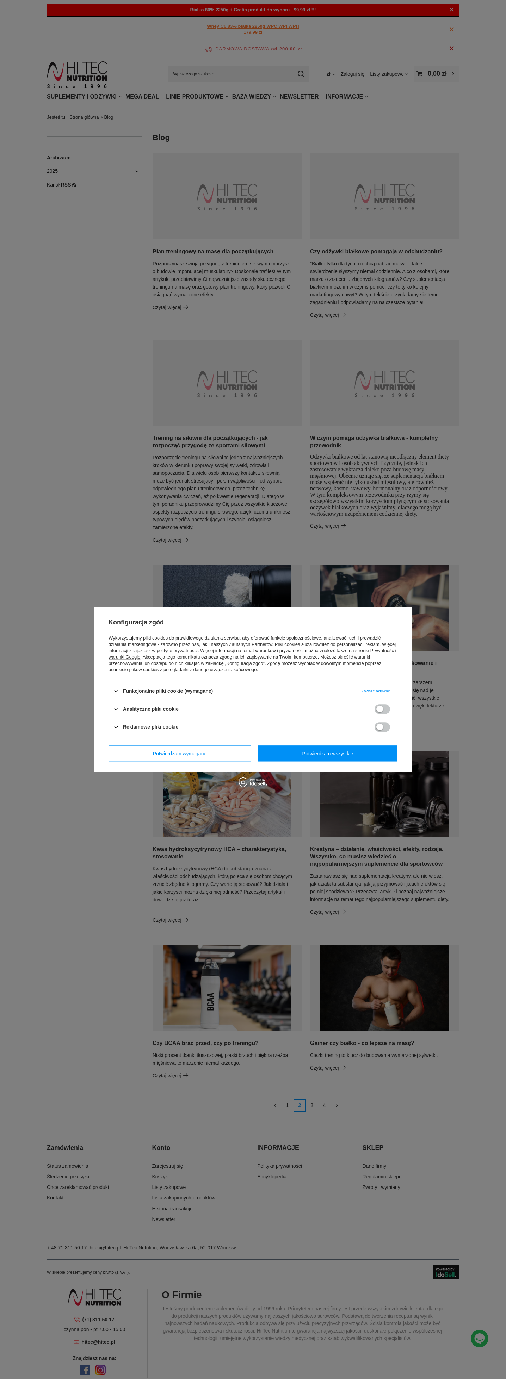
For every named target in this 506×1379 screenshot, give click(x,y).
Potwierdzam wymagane (180, 753)
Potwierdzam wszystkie (327, 753)
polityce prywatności (177, 650)
